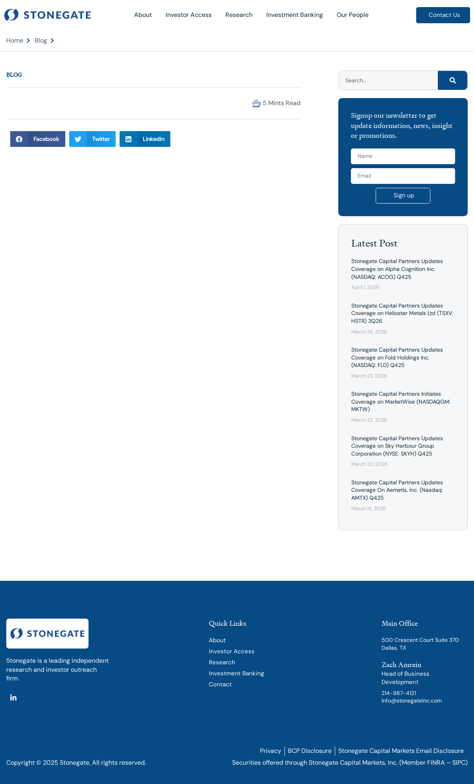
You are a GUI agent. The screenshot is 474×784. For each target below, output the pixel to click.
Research (239, 15)
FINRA (436, 762)
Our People (353, 15)
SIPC (458, 762)
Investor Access (189, 15)
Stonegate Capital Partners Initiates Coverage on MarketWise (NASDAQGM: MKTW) (400, 401)
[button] (13, 103)
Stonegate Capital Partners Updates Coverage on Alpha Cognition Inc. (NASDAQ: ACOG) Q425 (397, 269)
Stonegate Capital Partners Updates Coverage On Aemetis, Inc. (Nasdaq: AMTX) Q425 (397, 490)
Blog (14, 74)
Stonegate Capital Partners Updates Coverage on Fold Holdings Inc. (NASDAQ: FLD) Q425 (397, 357)
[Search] (452, 80)
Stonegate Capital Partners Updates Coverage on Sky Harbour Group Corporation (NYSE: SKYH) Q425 (397, 446)
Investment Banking (294, 15)
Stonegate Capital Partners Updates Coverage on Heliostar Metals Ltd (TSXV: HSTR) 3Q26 (402, 313)
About (143, 15)
